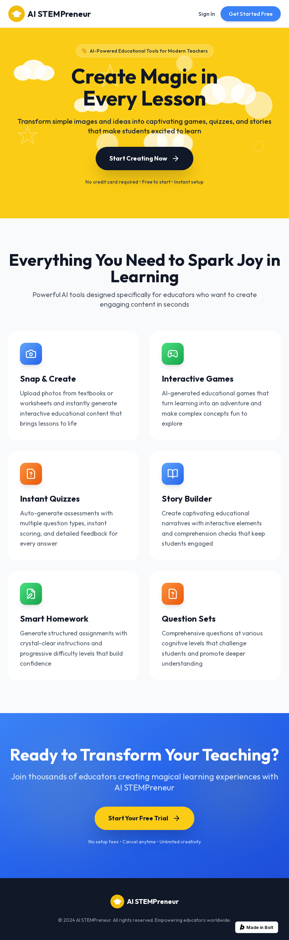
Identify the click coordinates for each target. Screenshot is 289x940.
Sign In (207, 13)
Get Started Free (250, 13)
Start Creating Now (144, 158)
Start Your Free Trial (144, 818)
